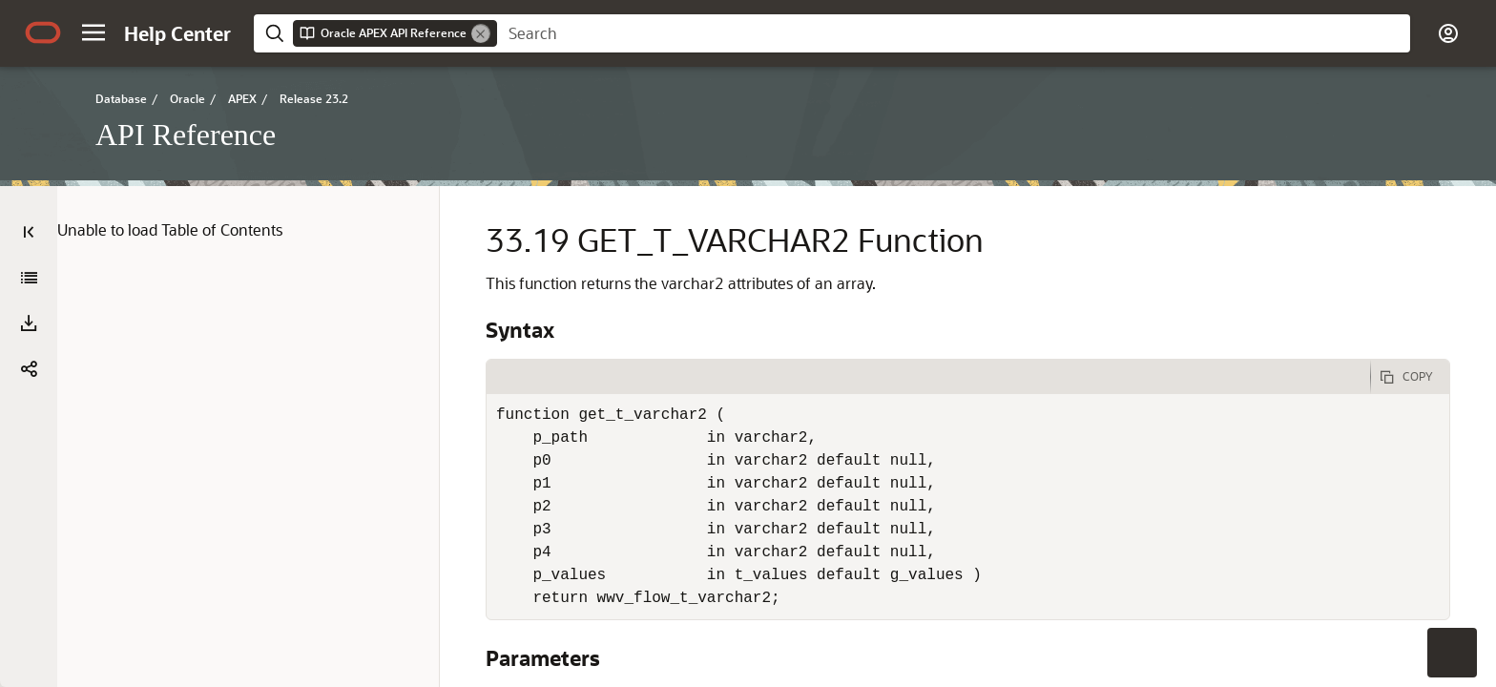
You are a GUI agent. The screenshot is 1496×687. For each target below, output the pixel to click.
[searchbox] (954, 33)
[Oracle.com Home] (43, 32)
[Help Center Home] (177, 33)
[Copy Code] (1410, 377)
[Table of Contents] (28, 232)
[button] (93, 32)
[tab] (928, 377)
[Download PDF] (28, 323)
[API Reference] (28, 277)
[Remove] (480, 33)
